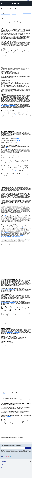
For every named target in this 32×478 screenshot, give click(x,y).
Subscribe (27, 448)
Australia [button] (2, 0)
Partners (2, 467)
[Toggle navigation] (1, 3)
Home (25, 0)
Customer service (3, 461)
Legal (2, 464)
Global (28, 0)
